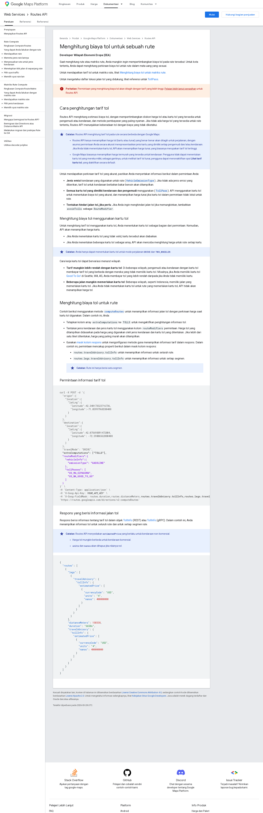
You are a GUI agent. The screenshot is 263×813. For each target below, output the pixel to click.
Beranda (64, 38)
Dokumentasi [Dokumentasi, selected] (111, 4)
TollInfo (127, 520)
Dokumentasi (116, 38)
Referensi (25, 21)
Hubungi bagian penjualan (240, 14)
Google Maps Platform (94, 38)
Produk (80, 4)
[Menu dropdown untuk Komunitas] (157, 4)
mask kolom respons (89, 342)
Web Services (14, 14)
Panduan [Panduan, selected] (9, 21)
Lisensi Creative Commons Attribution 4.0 (142, 692)
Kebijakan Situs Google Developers (149, 696)
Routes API (38, 14)
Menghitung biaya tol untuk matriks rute (143, 72)
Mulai (212, 14)
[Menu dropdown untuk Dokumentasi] (123, 4)
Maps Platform (29, 4)
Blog (132, 4)
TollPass (153, 79)
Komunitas (147, 4)
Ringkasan (64, 4)
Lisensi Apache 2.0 (75, 696)
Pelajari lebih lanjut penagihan (180, 88)
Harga (94, 4)
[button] (22, 54)
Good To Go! (73, 276)
